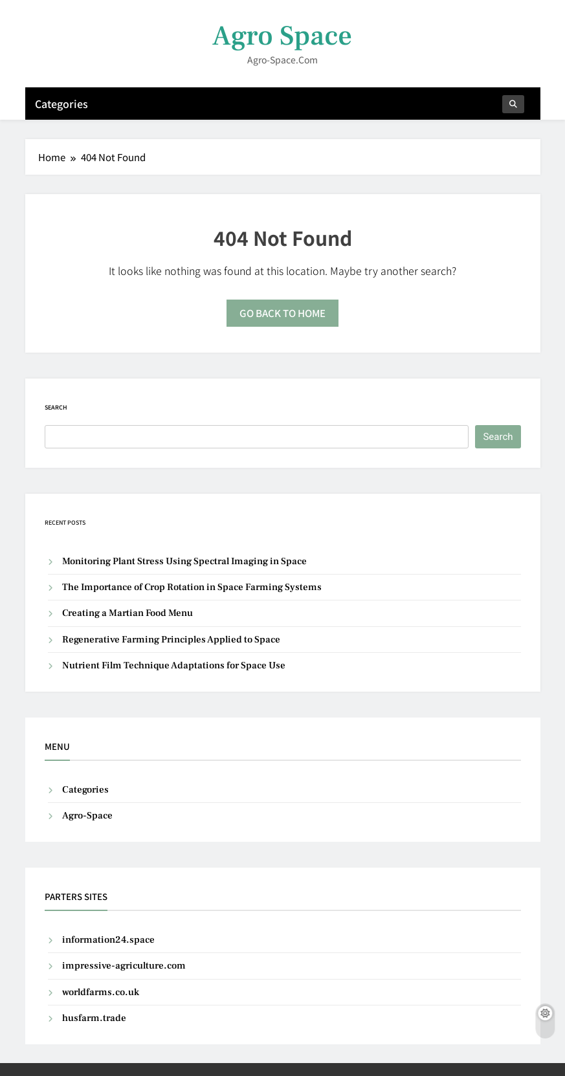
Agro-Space (87, 815)
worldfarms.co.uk (100, 992)
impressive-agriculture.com (124, 966)
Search (56, 407)
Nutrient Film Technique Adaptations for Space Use (173, 665)
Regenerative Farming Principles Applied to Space (171, 639)
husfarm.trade (94, 1018)
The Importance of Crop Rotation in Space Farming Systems (192, 587)
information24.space (108, 940)
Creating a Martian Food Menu (127, 613)
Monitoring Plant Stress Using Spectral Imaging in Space (184, 561)
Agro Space (282, 36)
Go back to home (282, 313)
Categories (61, 103)
